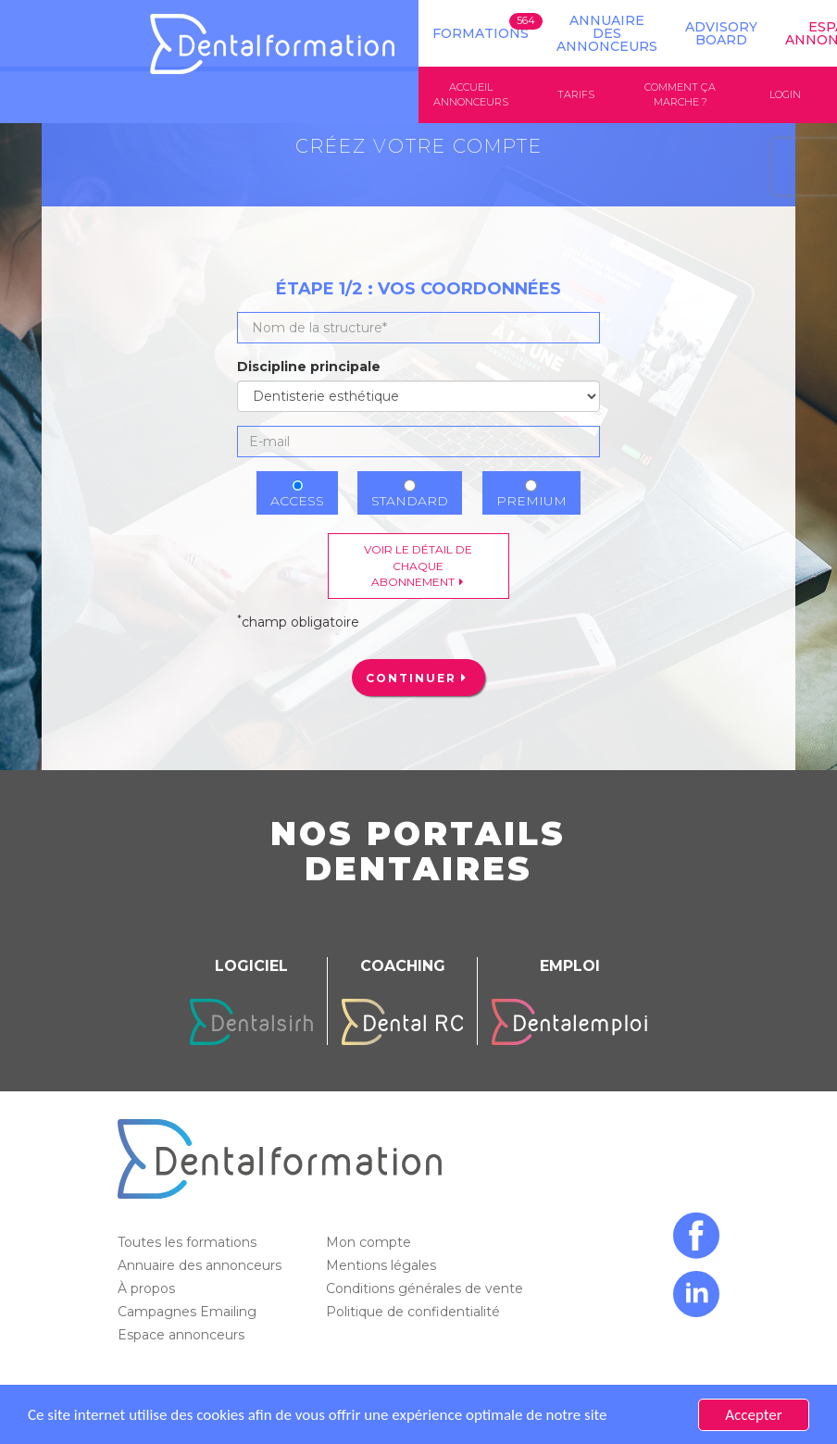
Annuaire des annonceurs (606, 33)
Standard (409, 494)
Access (297, 494)
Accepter (753, 1415)
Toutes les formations (189, 1242)
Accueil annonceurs (470, 94)
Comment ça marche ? (680, 94)
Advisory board (721, 33)
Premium (531, 494)
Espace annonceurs (183, 1334)
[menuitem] (418, 677)
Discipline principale (309, 366)
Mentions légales (383, 1265)
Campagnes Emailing (189, 1311)
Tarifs (575, 94)
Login (785, 94)
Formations (480, 33)
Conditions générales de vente (426, 1288)
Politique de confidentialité (415, 1311)
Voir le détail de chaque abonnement (418, 565)
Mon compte (370, 1242)
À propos (148, 1288)
